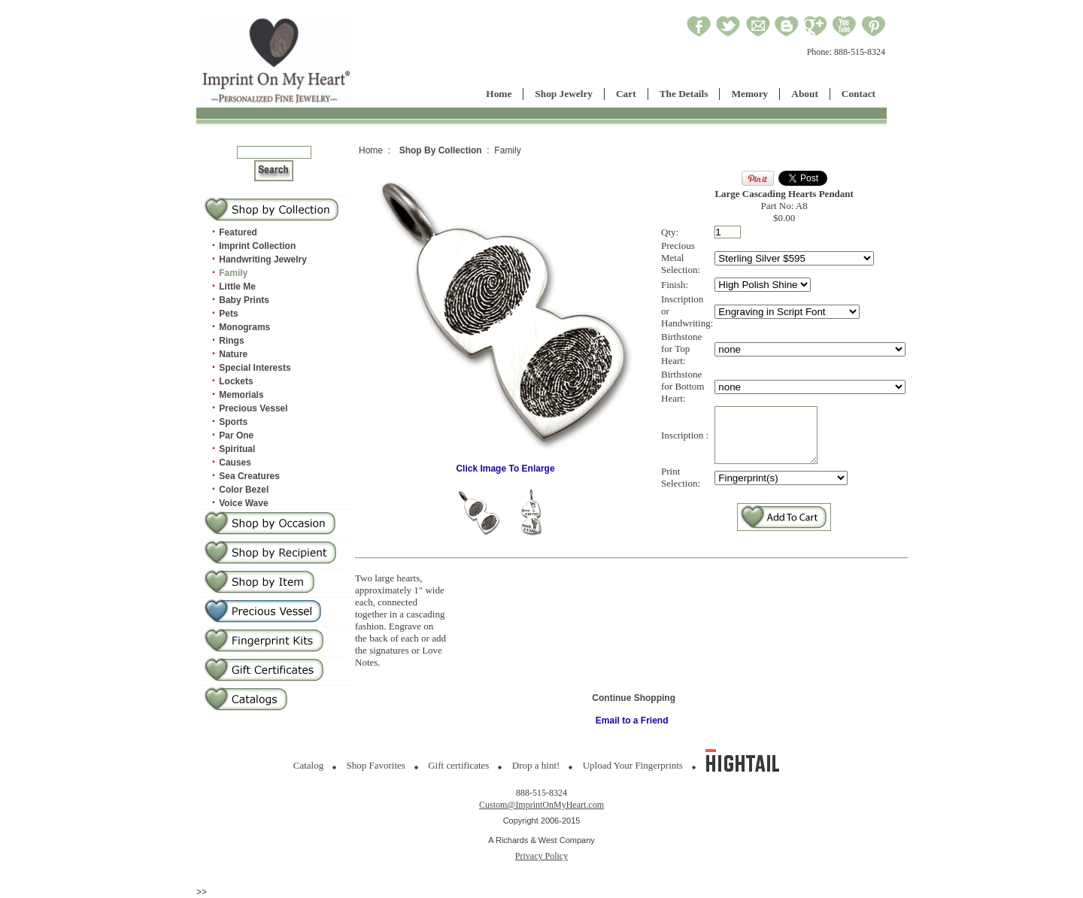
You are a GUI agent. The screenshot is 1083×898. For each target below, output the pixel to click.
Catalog (308, 765)
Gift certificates (458, 765)
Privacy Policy (541, 856)
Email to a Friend (632, 720)
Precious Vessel (253, 408)
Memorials (241, 395)
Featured (238, 232)
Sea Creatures (249, 476)
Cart (626, 93)
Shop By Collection (440, 150)
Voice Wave (243, 503)
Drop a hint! (536, 765)
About (804, 93)
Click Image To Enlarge (505, 464)
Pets (228, 313)
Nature (233, 354)
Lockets (236, 381)
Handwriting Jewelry (263, 259)
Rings (231, 340)
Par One (236, 435)
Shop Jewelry (564, 93)
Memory (749, 93)
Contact (858, 93)
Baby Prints (244, 300)
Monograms (244, 327)
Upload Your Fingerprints (633, 765)
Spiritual (237, 449)
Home (498, 93)
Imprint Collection (257, 246)
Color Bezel (243, 489)
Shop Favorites (376, 765)
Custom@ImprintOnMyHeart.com (541, 804)
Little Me (237, 286)
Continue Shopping (633, 698)
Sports (233, 422)
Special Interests (254, 368)
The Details (684, 93)
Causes (235, 462)
